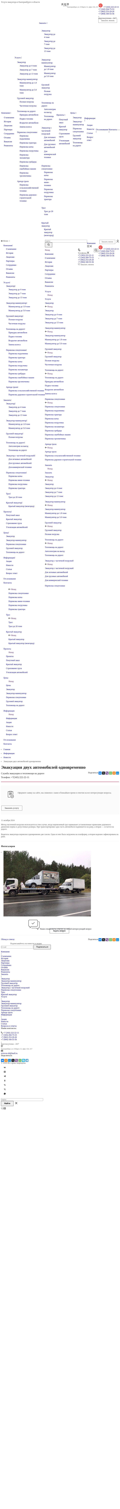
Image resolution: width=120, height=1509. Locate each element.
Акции (90, 125)
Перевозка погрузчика (29, 151)
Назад (49, 295)
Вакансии (8, 141)
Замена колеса (26, 127)
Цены (73, 113)
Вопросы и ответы (9, 1026)
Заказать (43, 23)
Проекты (60, 115)
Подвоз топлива (26, 119)
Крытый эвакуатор (16, 639)
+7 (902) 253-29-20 (106, 11)
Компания (6, 113)
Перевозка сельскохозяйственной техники (29, 188)
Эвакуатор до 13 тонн (29, 74)
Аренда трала (23, 181)
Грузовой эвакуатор (25, 98)
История (7, 121)
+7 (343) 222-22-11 (111, 7)
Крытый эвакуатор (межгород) (49, 232)
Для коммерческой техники (50, 154)
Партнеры (8, 129)
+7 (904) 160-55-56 (106, 14)
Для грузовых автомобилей (19, 463)
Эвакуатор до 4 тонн (28, 66)
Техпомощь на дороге (26, 111)
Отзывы (7, 137)
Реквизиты (8, 145)
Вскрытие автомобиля (29, 123)
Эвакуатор (21, 62)
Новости (90, 129)
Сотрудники (9, 133)
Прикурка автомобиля (29, 115)
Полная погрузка (27, 102)
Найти (7, 1103)
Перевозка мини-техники (48, 182)
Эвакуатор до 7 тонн (28, 70)
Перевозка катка (26, 147)
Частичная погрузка (28, 106)
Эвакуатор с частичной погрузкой (46, 131)
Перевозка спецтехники (27, 132)
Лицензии (8, 125)
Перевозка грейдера (28, 162)
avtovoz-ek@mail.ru (9, 1053)
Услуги (18, 58)
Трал (43, 208)
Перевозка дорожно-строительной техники (28, 198)
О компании (9, 117)
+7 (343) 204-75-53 (106, 9)
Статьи (90, 133)
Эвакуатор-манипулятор (27, 79)
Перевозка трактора (28, 143)
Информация (11, 718)
